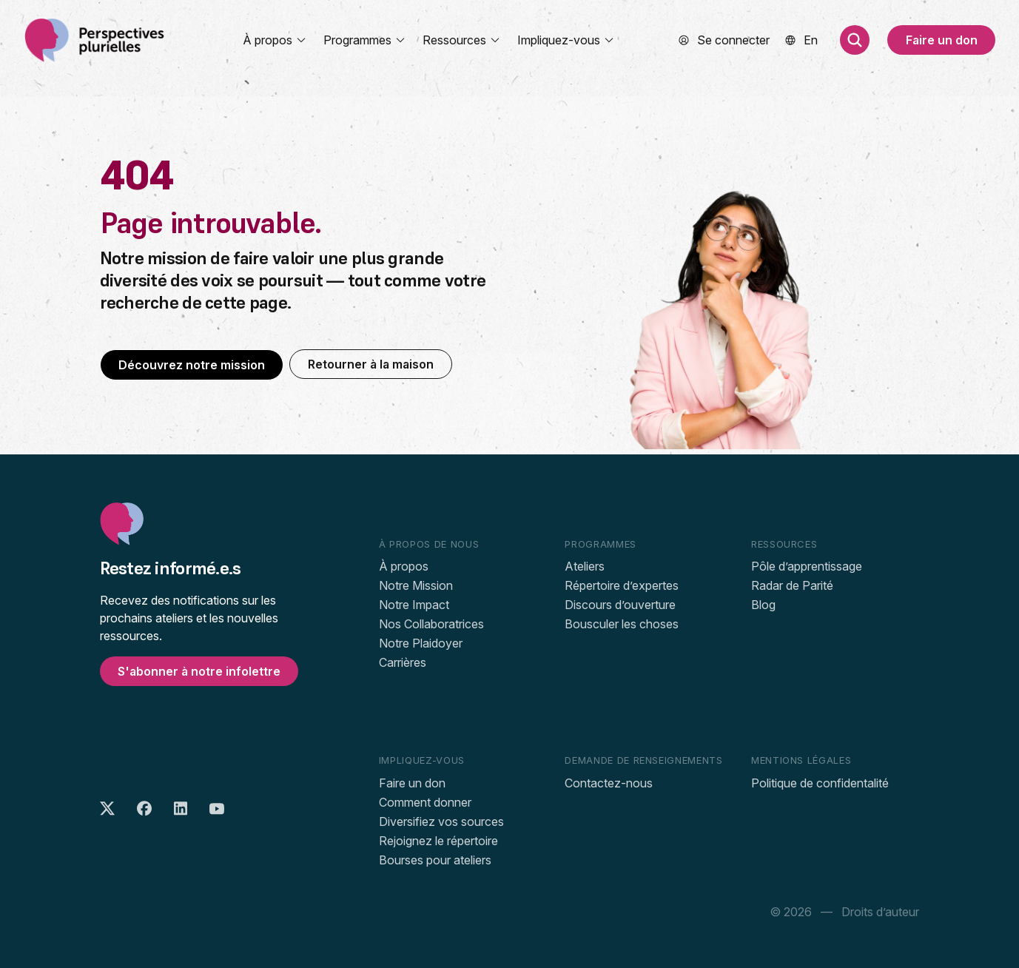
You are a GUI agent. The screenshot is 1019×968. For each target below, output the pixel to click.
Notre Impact (414, 604)
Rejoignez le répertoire (438, 840)
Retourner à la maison (371, 364)
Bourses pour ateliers (435, 860)
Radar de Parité (792, 585)
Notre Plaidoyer (421, 643)
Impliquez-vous (566, 40)
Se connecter (733, 40)
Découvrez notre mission (191, 364)
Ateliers (585, 566)
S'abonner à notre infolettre (199, 671)
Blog (763, 604)
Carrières (402, 662)
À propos (275, 40)
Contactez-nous (609, 783)
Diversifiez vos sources (441, 821)
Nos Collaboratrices (431, 623)
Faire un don (942, 40)
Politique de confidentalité (820, 783)
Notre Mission (416, 585)
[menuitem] (810, 40)
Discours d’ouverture (620, 604)
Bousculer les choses (622, 623)
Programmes (364, 40)
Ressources (462, 40)
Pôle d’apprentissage (806, 566)
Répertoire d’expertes (622, 585)
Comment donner (425, 802)
